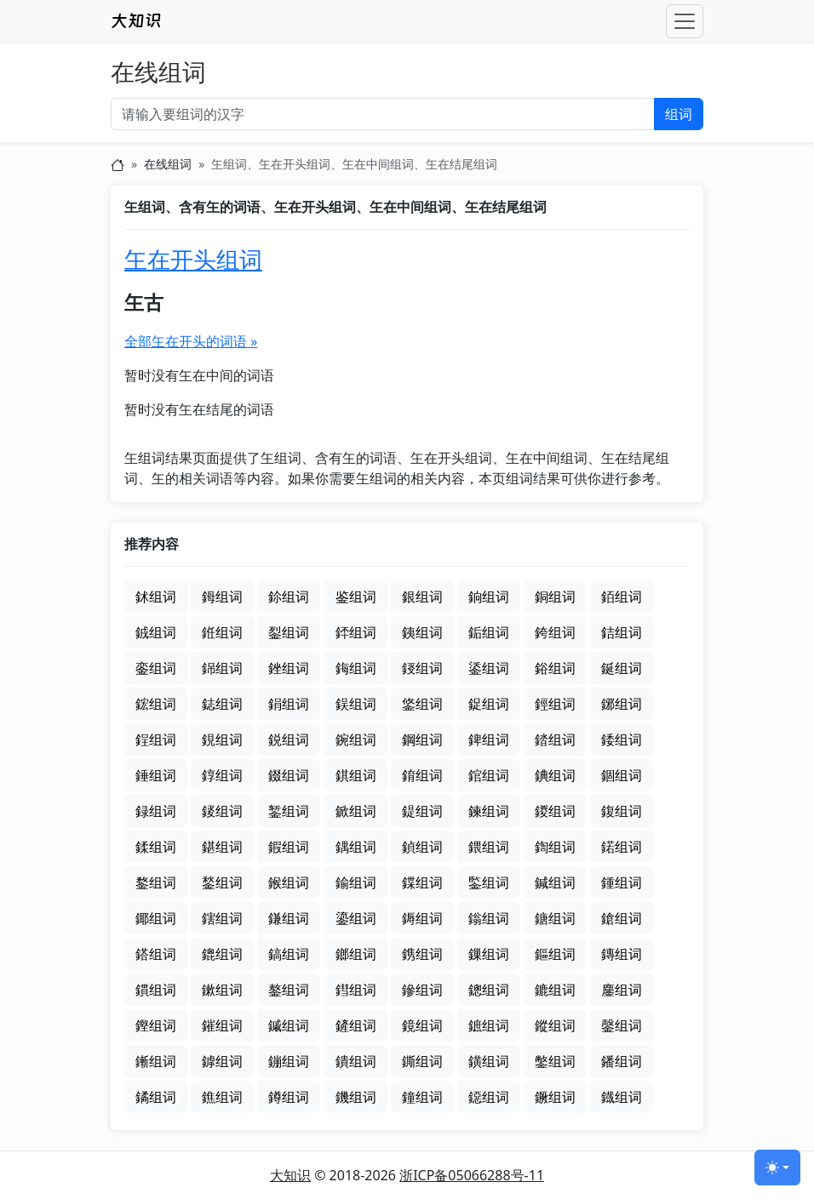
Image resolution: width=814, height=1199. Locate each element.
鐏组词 (288, 1097)
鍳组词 (488, 882)
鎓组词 (488, 918)
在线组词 (158, 73)
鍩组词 (621, 846)
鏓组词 (488, 989)
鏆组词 (155, 989)
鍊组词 (488, 811)
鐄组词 (488, 1061)
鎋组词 (222, 918)
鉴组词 (355, 596)
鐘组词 (422, 1097)
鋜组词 (488, 703)
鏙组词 (222, 1025)
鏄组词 (621, 954)
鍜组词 (288, 846)
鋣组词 (621, 703)
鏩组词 (155, 1061)
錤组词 (355, 775)
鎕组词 (555, 918)
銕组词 (422, 632)
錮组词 (621, 775)
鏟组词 (355, 1025)
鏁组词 (488, 954)
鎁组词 (155, 918)
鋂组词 (355, 668)
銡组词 (621, 632)
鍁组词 (355, 811)
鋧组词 (222, 739)
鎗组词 (621, 918)
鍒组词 (155, 846)
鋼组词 (422, 739)
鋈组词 (488, 668)
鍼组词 (555, 882)
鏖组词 (621, 989)
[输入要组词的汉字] (383, 114)
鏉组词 (222, 989)
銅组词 (555, 596)
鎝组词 (155, 954)
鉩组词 (288, 596)
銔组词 (355, 632)
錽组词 (222, 811)
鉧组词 (222, 596)
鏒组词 (422, 989)
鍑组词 (621, 811)
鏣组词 (488, 1025)
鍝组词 (355, 846)
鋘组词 (355, 703)
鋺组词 (355, 739)
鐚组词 (488, 1097)
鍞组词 (422, 846)
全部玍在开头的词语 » (190, 341)
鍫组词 (222, 882)
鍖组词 (222, 846)
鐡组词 (621, 1097)
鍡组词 (488, 846)
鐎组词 (222, 1097)
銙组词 (555, 632)
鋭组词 (288, 739)
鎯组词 (355, 954)
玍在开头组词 (193, 259)
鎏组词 (355, 918)
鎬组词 (288, 954)
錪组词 (555, 775)
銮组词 (155, 668)
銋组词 (222, 632)
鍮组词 (355, 882)
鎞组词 (222, 954)
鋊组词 (555, 668)
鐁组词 (422, 1061)
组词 (678, 114)
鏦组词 (555, 1025)
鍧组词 (555, 846)
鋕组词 (222, 703)
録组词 (155, 811)
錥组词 (422, 775)
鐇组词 (621, 1061)
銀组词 (422, 596)
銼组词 (288, 668)
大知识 (290, 1175)
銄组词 (488, 596)
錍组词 (488, 739)
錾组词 (288, 811)
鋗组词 (288, 703)
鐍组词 (155, 1097)
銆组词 (621, 596)
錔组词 (555, 739)
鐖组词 (355, 1097)
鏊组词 (288, 989)
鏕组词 (555, 989)
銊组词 (155, 632)
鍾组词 (621, 882)
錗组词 (621, 739)
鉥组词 (155, 596)
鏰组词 (288, 1061)
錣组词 (288, 775)
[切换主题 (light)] (777, 1167)
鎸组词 (422, 954)
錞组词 (222, 775)
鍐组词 (555, 811)
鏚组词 (288, 1025)
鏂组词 (555, 954)
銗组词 (488, 632)
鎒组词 (422, 918)
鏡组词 (422, 1025)
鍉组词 (422, 811)
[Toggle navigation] (684, 21)
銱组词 (222, 668)
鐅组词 (555, 1061)
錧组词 (488, 775)
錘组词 (155, 775)
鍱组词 (422, 882)
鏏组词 (355, 989)
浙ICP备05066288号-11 (471, 1175)
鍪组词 (155, 882)
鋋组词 (621, 668)
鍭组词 (288, 882)
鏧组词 (621, 1025)
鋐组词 (155, 703)
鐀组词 (355, 1061)
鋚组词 (422, 703)
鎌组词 (288, 918)
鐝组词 (555, 1097)
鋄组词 (422, 668)
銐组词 (288, 632)
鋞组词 (555, 703)
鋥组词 (155, 739)
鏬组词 (222, 1061)
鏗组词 (155, 1025)
